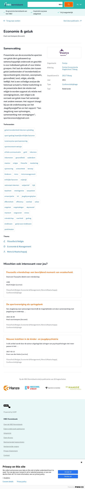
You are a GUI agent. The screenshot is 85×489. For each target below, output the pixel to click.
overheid (19, 218)
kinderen (8, 174)
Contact (7, 455)
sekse (37, 202)
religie (15, 163)
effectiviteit (9, 202)
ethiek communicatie (13, 152)
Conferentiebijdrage (70, 84)
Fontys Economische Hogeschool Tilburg (70, 68)
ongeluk (8, 207)
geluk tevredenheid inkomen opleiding (19, 130)
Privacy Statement (11, 451)
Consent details (8, 481)
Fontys (64, 63)
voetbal (29, 202)
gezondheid (20, 157)
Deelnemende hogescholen (14, 442)
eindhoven (8, 224)
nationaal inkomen (12, 185)
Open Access (8, 437)
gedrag (28, 218)
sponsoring (9, 168)
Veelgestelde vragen (11, 446)
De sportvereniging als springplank (24, 304)
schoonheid (20, 168)
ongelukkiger (19, 207)
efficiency (19, 202)
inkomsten (9, 157)
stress (26, 213)
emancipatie (9, 196)
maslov (7, 163)
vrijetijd (23, 180)
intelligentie (19, 191)
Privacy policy (21, 481)
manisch (8, 213)
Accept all (68, 472)
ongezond (17, 213)
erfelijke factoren (11, 180)
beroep (30, 168)
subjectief (25, 185)
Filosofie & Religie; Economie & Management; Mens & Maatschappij (31, 290)
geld (25, 152)
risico (16, 174)
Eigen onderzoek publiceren (14, 429)
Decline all (67, 476)
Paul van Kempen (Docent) (14, 36)
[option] (64, 52)
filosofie (24, 163)
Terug (13, 21)
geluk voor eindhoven (23, 224)
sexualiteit (31, 191)
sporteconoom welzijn (13, 146)
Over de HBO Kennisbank (13, 424)
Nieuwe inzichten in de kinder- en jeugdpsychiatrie (32, 339)
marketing (34, 163)
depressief (30, 207)
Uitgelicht (7, 433)
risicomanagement (28, 174)
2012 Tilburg (67, 75)
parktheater (9, 229)
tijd (33, 185)
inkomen (33, 152)
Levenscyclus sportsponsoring (16, 141)
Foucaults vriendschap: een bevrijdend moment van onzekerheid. (39, 272)
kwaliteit (8, 191)
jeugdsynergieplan (29, 196)
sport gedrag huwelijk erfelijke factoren (20, 135)
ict (18, 196)
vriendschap (9, 218)
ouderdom (31, 157)
